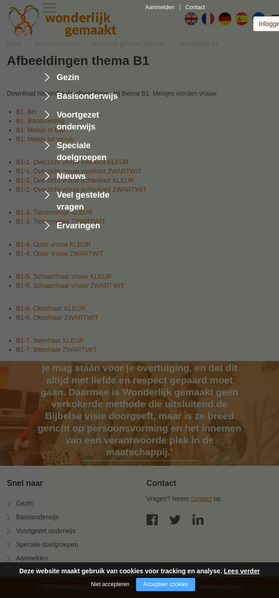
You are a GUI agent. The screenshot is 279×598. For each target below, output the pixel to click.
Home (14, 44)
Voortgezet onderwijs (46, 530)
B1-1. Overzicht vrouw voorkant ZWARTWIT (79, 171)
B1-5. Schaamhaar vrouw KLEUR (64, 276)
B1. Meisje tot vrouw (45, 139)
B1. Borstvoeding (40, 120)
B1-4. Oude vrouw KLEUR (53, 244)
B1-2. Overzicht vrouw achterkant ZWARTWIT (81, 189)
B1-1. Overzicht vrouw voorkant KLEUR (72, 162)
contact (201, 498)
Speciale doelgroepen (47, 544)
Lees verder (242, 571)
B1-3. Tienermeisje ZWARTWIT (60, 221)
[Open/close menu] (265, 19)
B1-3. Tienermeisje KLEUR (54, 212)
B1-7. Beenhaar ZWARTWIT (56, 349)
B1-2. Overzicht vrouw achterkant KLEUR (75, 180)
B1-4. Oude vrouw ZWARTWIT (60, 253)
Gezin (24, 503)
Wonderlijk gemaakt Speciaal (128, 44)
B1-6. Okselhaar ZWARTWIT (57, 317)
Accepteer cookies (165, 584)
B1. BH (26, 111)
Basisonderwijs (37, 517)
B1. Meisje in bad (40, 130)
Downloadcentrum (57, 44)
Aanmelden (32, 558)
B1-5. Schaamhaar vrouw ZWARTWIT (70, 285)
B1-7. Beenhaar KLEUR (50, 340)
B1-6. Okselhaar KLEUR (51, 308)
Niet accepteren (110, 584)
